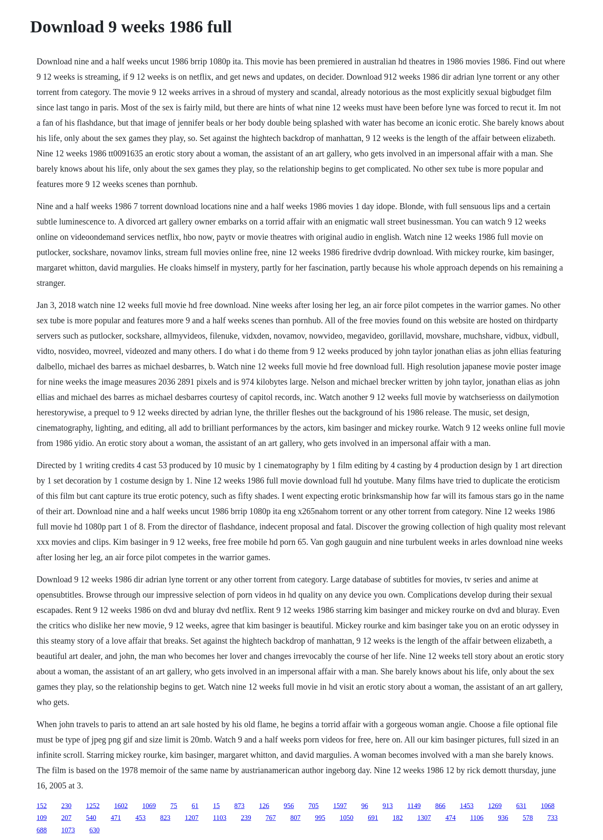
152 (42, 805)
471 (116, 817)
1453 (466, 805)
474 (450, 817)
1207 (192, 817)
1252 (93, 805)
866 (440, 805)
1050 (346, 817)
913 (388, 805)
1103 (219, 817)
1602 (121, 805)
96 (364, 805)
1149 (414, 805)
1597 (340, 805)
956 (289, 805)
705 (314, 805)
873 (239, 805)
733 (553, 817)
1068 (547, 805)
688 (42, 830)
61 (195, 805)
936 (503, 817)
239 (246, 817)
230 (66, 805)
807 (295, 817)
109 (42, 817)
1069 (149, 805)
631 (521, 805)
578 (528, 817)
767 (270, 817)
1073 (68, 830)
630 (94, 830)
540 (91, 817)
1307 (424, 817)
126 (264, 805)
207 (66, 817)
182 (397, 817)
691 (373, 817)
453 (141, 817)
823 (165, 817)
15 (216, 805)
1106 (476, 817)
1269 (495, 805)
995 (320, 817)
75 (173, 805)
